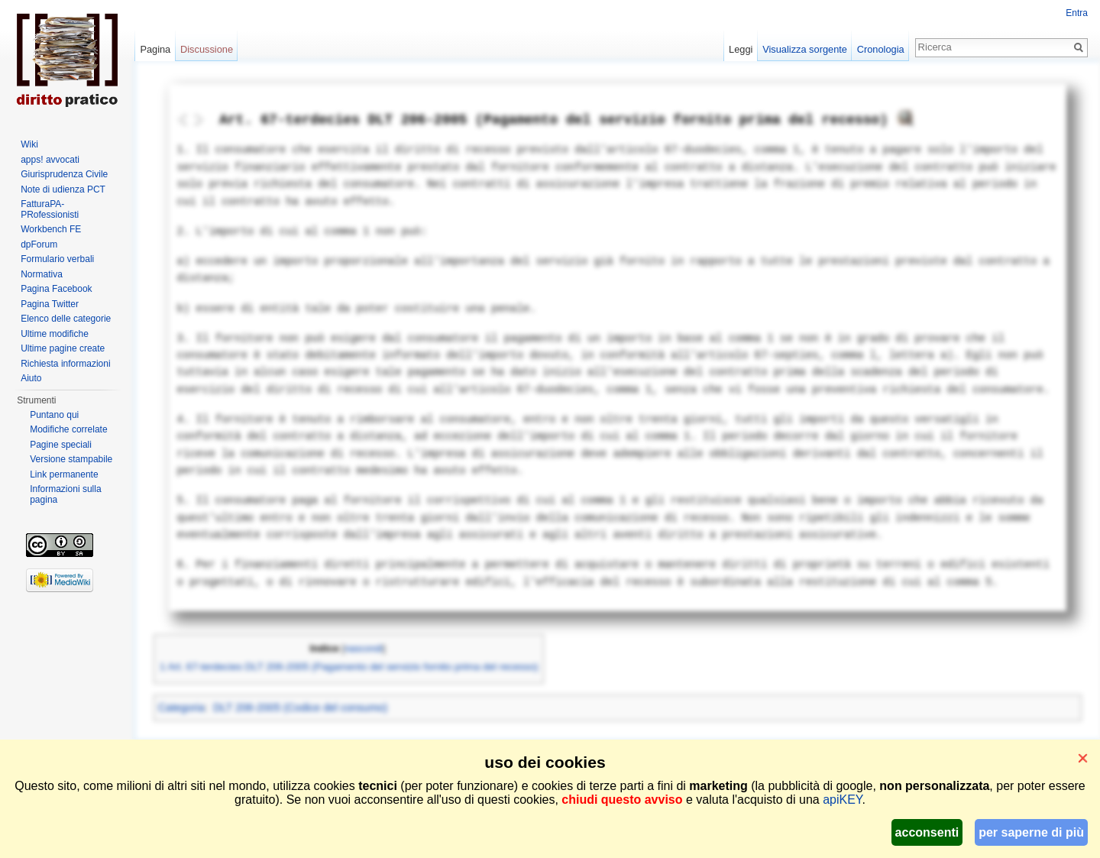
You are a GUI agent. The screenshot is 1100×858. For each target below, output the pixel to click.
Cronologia (880, 49)
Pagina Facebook (56, 288)
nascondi (364, 648)
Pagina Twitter (50, 304)
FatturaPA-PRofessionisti (50, 209)
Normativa (42, 274)
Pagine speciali (61, 444)
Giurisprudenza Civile (64, 174)
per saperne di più (1031, 832)
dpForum (39, 244)
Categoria (181, 707)
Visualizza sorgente (804, 49)
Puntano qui (54, 415)
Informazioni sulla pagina (65, 494)
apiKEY (842, 799)
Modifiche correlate (68, 429)
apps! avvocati (50, 159)
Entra (1077, 13)
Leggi (740, 49)
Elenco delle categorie (66, 318)
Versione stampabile (71, 459)
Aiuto (31, 378)
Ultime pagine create (63, 348)
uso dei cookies (544, 762)
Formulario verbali (57, 259)
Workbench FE (51, 229)
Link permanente (64, 474)
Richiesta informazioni (65, 363)
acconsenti (927, 832)
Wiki (29, 144)
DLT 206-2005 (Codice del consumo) (300, 707)
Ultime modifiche (55, 334)
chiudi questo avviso (621, 799)
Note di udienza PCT (63, 189)
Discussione (206, 49)
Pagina (155, 49)
